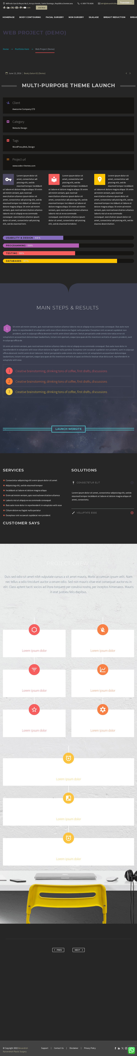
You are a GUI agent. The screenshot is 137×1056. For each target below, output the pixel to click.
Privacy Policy (90, 1048)
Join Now (41, 7)
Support (44, 1048)
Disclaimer (73, 1048)
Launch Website (68, 429)
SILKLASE (94, 17)
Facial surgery (55, 17)
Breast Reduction (114, 17)
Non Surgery (76, 17)
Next (79, 950)
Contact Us (59, 1048)
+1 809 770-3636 (86, 3)
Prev (57, 950)
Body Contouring (30, 17)
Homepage (8, 17)
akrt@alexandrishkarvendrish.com (115, 3)
